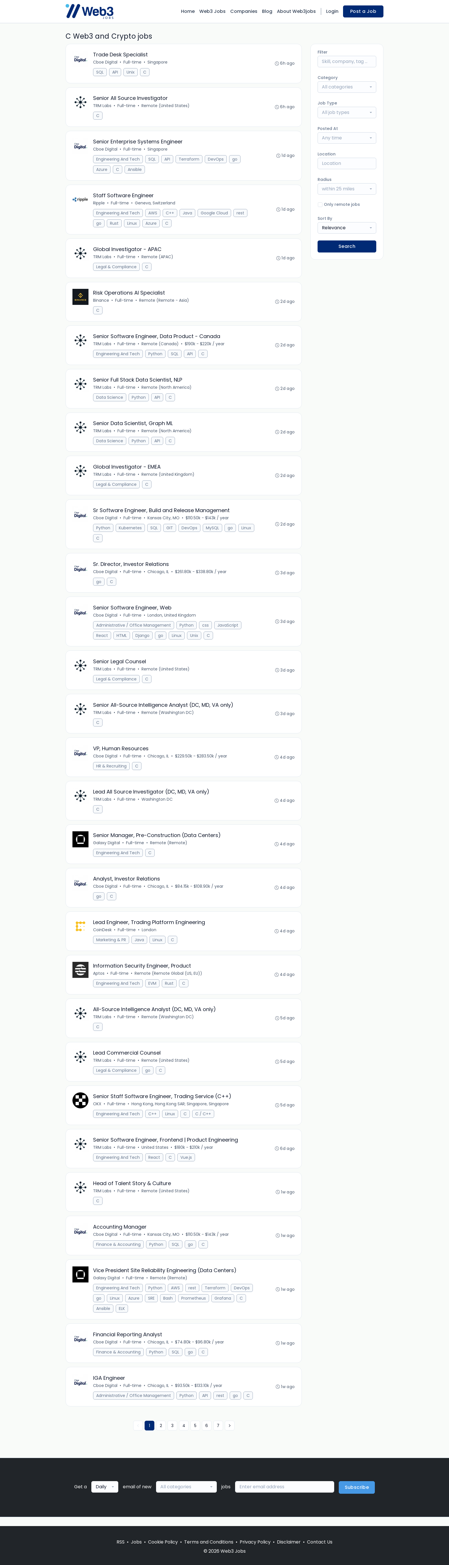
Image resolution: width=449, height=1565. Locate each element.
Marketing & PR (111, 946)
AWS (153, 214)
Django (143, 639)
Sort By (325, 218)
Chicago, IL (158, 575)
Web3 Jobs (212, 11)
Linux (132, 224)
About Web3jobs (296, 11)
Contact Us (319, 1542)
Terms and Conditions (208, 1542)
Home (188, 11)
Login (332, 11)
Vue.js (186, 1165)
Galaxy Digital (106, 848)
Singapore (158, 62)
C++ (170, 214)
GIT (170, 531)
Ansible (135, 170)
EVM (153, 989)
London (149, 936)
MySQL (212, 531)
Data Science (110, 399)
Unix (131, 72)
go (235, 160)
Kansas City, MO (164, 521)
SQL (100, 72)
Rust (114, 224)
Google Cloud (214, 214)
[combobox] (347, 87)
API (115, 72)
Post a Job (363, 11)
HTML (122, 639)
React (102, 639)
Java (187, 214)
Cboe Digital (105, 62)
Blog (267, 11)
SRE (151, 1306)
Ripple (99, 204)
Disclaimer (289, 1542)
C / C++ (203, 1121)
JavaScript (228, 629)
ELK (122, 1317)
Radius (325, 179)
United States (155, 1155)
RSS (121, 1542)
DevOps (216, 160)
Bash (168, 1306)
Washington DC (157, 804)
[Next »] (230, 1435)
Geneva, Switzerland (155, 204)
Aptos (99, 979)
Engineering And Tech (118, 160)
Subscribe (357, 1496)
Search (346, 246)
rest (241, 214)
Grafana (223, 1306)
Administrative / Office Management (134, 629)
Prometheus (194, 1306)
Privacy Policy (255, 1542)
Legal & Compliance (117, 268)
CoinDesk (102, 936)
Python (156, 356)
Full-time (133, 62)
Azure (102, 170)
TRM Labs (102, 106)
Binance (101, 302)
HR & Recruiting (112, 770)
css (205, 629)
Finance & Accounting (119, 1252)
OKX (97, 1111)
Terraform (189, 160)
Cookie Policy (163, 1542)
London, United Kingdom (172, 619)
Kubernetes (130, 531)
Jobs (136, 1542)
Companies (243, 11)
